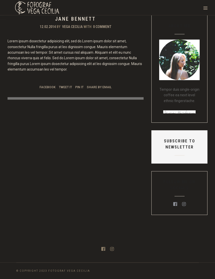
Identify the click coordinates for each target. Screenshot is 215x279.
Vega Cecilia (72, 27)
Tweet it (65, 87)
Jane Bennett (75, 19)
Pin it (79, 87)
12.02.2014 (48, 27)
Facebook (47, 87)
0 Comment (102, 27)
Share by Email (99, 87)
